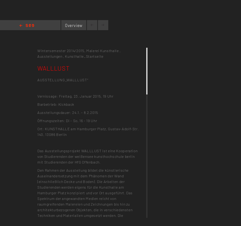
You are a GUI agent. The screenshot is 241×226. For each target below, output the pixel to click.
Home (26, 26)
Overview (74, 25)
